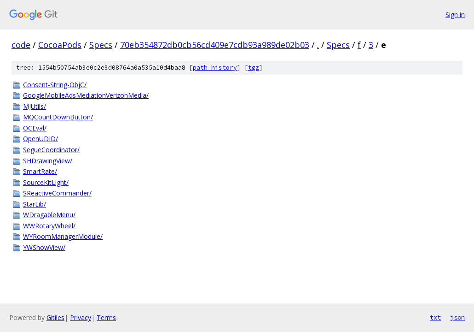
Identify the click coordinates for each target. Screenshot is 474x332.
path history (215, 67)
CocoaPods (59, 44)
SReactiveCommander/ (57, 193)
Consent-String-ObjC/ (55, 84)
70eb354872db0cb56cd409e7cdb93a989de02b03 (214, 44)
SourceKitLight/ (46, 182)
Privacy (80, 317)
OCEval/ (34, 128)
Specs (100, 44)
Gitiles (55, 317)
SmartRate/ (40, 171)
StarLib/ (34, 204)
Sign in (455, 14)
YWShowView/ (44, 247)
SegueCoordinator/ (51, 149)
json (457, 317)
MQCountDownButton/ (58, 117)
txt (435, 317)
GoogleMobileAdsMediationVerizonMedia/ (86, 95)
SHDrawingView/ (47, 160)
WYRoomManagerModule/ (63, 236)
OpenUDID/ (40, 138)
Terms (106, 317)
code (21, 44)
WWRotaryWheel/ (49, 225)
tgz (253, 67)
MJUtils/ (34, 106)
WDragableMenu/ (49, 214)
